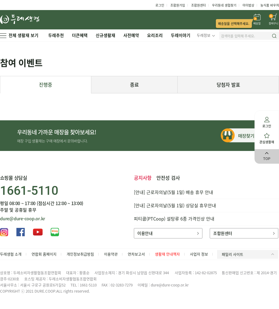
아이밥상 (248, 5)
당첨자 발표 (228, 84)
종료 (134, 84)
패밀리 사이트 (249, 254)
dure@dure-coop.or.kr (22, 218)
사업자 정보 (199, 254)
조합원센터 (198, 5)
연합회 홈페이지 (44, 254)
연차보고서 (136, 254)
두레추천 (56, 35)
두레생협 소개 (11, 254)
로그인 (159, 5)
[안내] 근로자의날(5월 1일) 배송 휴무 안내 (173, 192)
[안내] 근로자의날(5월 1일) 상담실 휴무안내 (175, 205)
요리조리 (155, 35)
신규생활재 (105, 35)
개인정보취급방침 (80, 254)
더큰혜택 (80, 35)
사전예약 (131, 35)
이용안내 (168, 233)
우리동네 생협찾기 (224, 5)
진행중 (45, 84)
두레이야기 (180, 35)
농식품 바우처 (269, 5)
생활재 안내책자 (167, 254)
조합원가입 (177, 5)
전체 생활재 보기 (19, 35)
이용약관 (111, 254)
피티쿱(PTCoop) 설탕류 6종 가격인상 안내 (174, 218)
